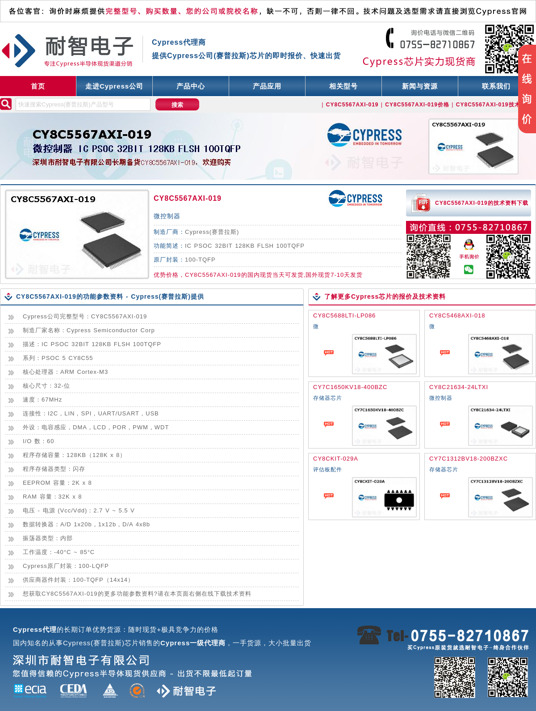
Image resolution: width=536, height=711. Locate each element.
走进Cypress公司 (114, 86)
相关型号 (343, 86)
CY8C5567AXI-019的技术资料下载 (481, 203)
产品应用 (267, 86)
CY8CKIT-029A (335, 458)
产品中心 (190, 86)
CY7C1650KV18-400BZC (350, 387)
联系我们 (496, 86)
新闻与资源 (420, 86)
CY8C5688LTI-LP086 (344, 315)
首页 (38, 86)
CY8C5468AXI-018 (457, 315)
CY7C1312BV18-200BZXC (468, 458)
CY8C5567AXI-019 (188, 198)
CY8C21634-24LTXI (458, 387)
